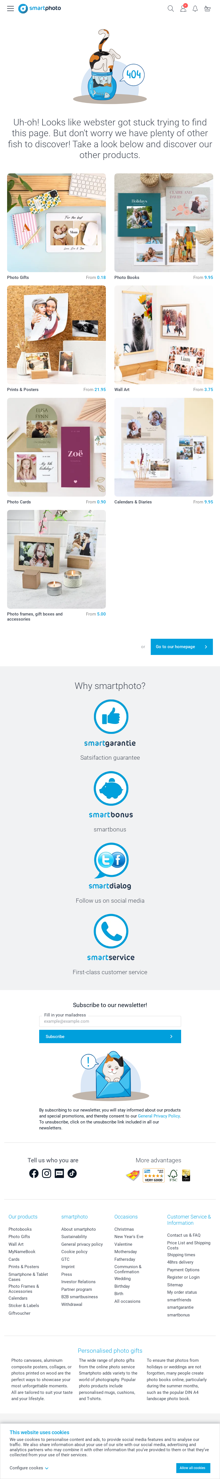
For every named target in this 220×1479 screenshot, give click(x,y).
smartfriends (179, 1299)
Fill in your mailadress (65, 1015)
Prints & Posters (24, 1266)
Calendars (18, 1298)
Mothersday (125, 1251)
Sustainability (74, 1236)
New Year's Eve (128, 1236)
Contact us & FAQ (183, 1235)
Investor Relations (78, 1281)
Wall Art (16, 1244)
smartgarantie (180, 1307)
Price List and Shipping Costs (188, 1245)
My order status (182, 1292)
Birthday (122, 1286)
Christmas (124, 1229)
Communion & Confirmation (127, 1269)
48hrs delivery (180, 1262)
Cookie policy (74, 1251)
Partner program (76, 1289)
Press (66, 1274)
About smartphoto (78, 1229)
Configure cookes (29, 1467)
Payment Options (183, 1269)
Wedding (122, 1278)
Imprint (68, 1266)
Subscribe (55, 1036)
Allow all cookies (192, 1468)
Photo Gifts (19, 1236)
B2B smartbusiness (79, 1296)
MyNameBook (22, 1251)
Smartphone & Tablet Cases (28, 1277)
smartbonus (178, 1315)
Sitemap (175, 1284)
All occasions (127, 1301)
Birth (118, 1293)
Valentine (123, 1244)
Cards (14, 1259)
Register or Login (183, 1277)
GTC (65, 1259)
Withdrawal (71, 1304)
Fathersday (124, 1259)
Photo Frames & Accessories (24, 1289)
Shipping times (181, 1254)
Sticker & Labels (24, 1305)
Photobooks (20, 1229)
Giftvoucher (19, 1313)
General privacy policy (82, 1244)
